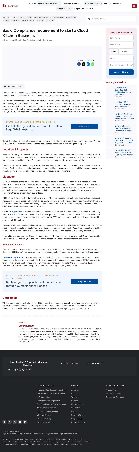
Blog (13, 17)
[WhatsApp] (92, 65)
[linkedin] (25, 422)
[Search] (89, 19)
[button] (13, 86)
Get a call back (121, 72)
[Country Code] (114, 51)
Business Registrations (24, 17)
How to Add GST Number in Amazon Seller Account (123, 104)
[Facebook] (79, 65)
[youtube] (20, 422)
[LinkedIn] (88, 65)
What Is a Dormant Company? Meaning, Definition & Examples (123, 128)
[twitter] (10, 422)
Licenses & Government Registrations (63, 17)
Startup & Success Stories (45, 20)
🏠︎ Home (6, 17)
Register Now (84, 281)
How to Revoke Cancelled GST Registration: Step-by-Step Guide (124, 91)
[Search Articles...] (111, 19)
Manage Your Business (11, 20)
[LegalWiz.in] (10, 5)
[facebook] (4, 422)
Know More (84, 126)
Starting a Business (27, 20)
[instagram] (15, 422)
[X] (83, 65)
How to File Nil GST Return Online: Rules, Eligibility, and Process (124, 152)
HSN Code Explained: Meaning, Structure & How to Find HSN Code (124, 116)
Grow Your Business (41, 17)
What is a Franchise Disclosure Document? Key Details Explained (124, 140)
